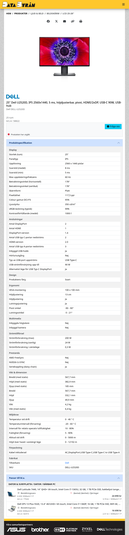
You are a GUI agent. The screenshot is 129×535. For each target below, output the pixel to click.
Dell (67, 462)
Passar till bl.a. (17, 477)
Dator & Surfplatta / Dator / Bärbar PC (32, 484)
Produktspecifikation (20, 142)
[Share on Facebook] (48, 21)
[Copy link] (72, 21)
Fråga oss (113, 126)
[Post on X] (56, 21)
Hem (8, 13)
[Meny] (123, 4)
